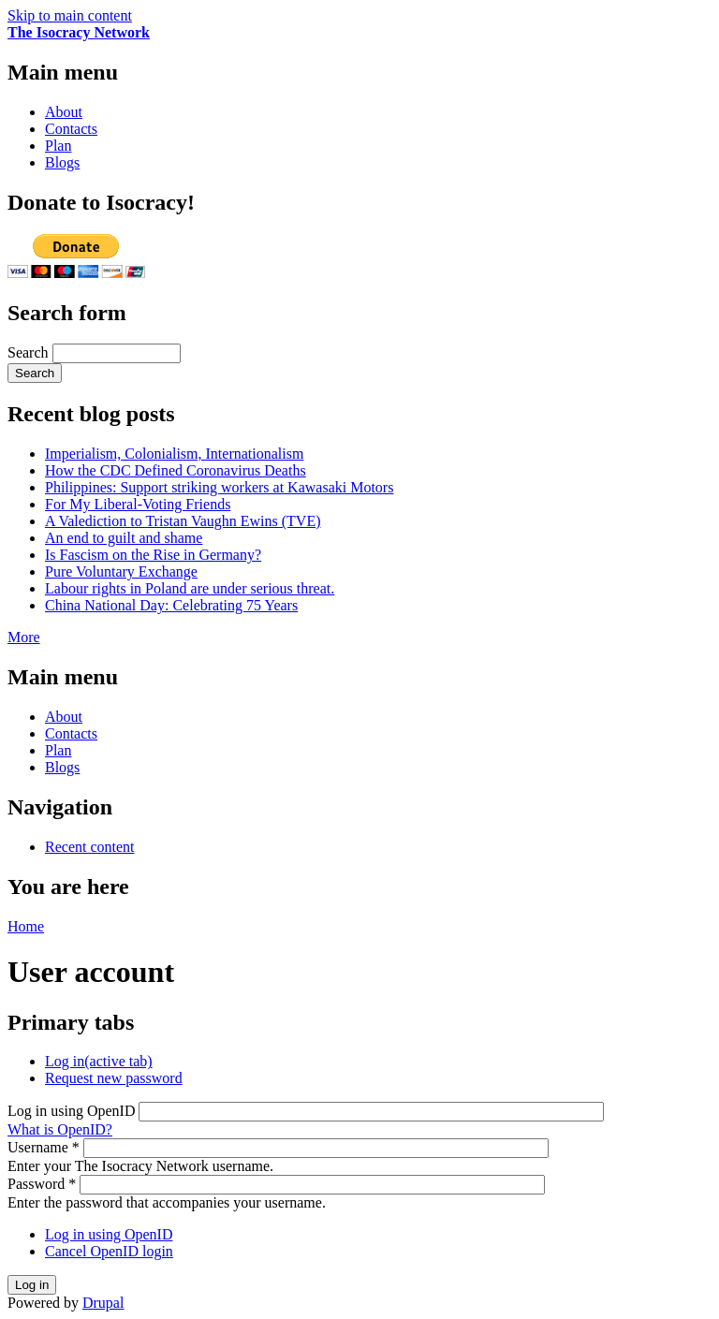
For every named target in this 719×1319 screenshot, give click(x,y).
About (63, 112)
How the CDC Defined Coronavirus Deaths (175, 470)
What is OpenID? (59, 1129)
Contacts (71, 129)
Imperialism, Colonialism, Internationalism (174, 454)
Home (25, 926)
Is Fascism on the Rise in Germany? (153, 555)
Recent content (90, 847)
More (23, 637)
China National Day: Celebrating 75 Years (171, 605)
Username (43, 1147)
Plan (58, 146)
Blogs (62, 162)
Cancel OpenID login (109, 1251)
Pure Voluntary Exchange (121, 571)
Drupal (103, 1303)
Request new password (114, 1078)
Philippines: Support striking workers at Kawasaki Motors (219, 487)
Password (41, 1184)
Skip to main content (69, 15)
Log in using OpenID (73, 1111)
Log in (99, 1061)
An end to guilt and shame (123, 538)
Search (29, 352)
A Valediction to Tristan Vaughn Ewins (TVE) (183, 521)
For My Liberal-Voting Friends (137, 504)
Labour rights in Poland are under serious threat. (189, 588)
